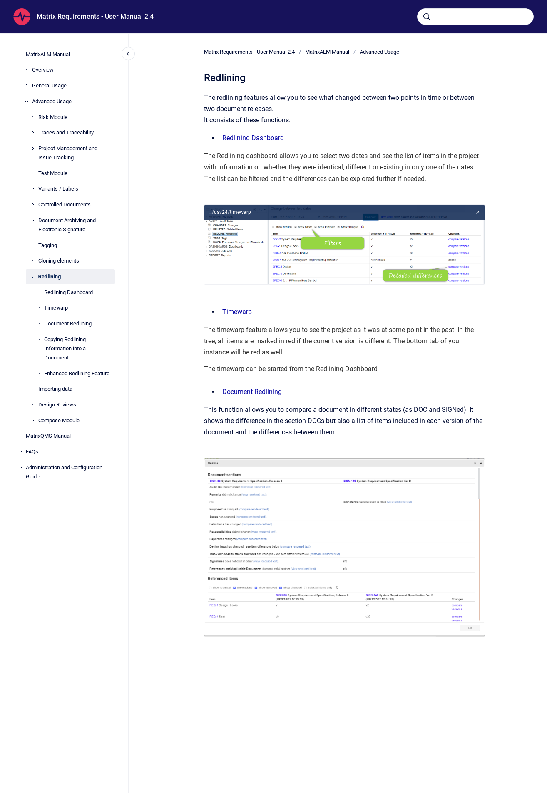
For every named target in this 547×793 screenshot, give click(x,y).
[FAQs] (20, 452)
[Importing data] (33, 389)
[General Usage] (26, 85)
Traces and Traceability (66, 132)
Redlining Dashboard (68, 292)
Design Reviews (57, 404)
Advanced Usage (52, 101)
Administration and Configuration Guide (64, 472)
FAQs (32, 452)
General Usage (49, 85)
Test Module (52, 173)
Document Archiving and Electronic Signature (67, 225)
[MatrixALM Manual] (20, 54)
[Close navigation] (128, 53)
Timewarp (56, 308)
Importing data (55, 389)
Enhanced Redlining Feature (76, 373)
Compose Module (59, 420)
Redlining (49, 276)
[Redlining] (33, 276)
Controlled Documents (64, 204)
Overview (43, 70)
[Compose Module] (33, 420)
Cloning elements (58, 261)
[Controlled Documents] (33, 204)
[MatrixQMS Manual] (20, 436)
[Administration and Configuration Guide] (20, 467)
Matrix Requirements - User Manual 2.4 (95, 16)
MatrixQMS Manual (48, 436)
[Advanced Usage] (26, 101)
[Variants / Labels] (33, 189)
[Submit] (426, 16)
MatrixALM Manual (48, 54)
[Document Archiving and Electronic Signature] (33, 220)
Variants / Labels (58, 189)
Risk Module (52, 117)
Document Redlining (68, 323)
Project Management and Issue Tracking (67, 153)
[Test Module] (33, 173)
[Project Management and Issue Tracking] (33, 148)
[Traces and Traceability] (33, 132)
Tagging (47, 245)
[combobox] (475, 17)
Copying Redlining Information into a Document (65, 348)
